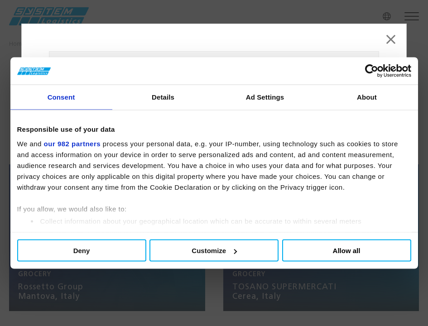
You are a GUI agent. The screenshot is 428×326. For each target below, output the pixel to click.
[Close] (391, 39)
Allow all (347, 250)
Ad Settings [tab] (265, 97)
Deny (81, 250)
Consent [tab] (61, 97)
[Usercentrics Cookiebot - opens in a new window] (371, 71)
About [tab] (367, 97)
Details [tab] (163, 97)
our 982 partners (72, 143)
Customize (214, 250)
